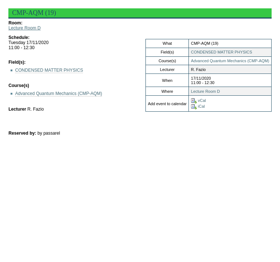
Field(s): (17, 62)
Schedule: (19, 37)
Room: (15, 22)
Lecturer (17, 109)
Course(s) (18, 85)
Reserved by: (23, 133)
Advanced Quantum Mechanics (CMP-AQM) (230, 61)
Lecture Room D (24, 28)
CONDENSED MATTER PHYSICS (221, 52)
